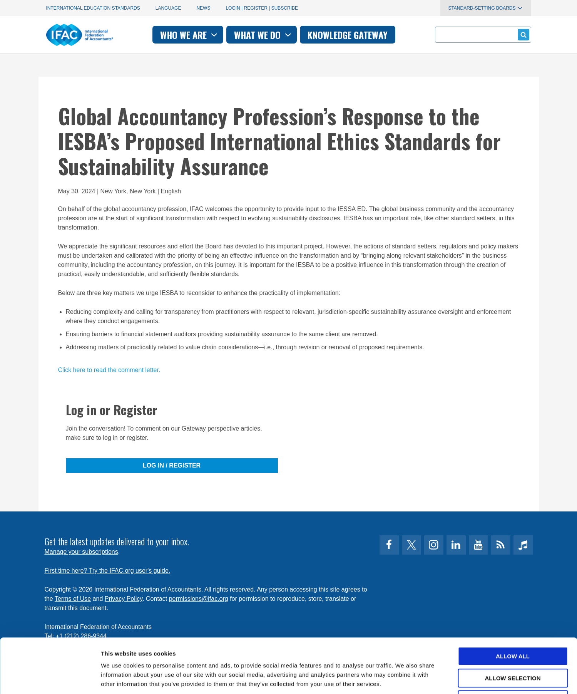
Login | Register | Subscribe (262, 8)
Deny (513, 645)
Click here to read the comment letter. (109, 370)
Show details (404, 679)
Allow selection (513, 623)
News (203, 8)
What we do (263, 35)
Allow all (513, 601)
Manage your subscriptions (81, 551)
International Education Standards (93, 8)
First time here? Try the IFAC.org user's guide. (108, 570)
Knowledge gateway (348, 35)
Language (168, 8)
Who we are (189, 35)
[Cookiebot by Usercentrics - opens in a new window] (50, 679)
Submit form (522, 34)
